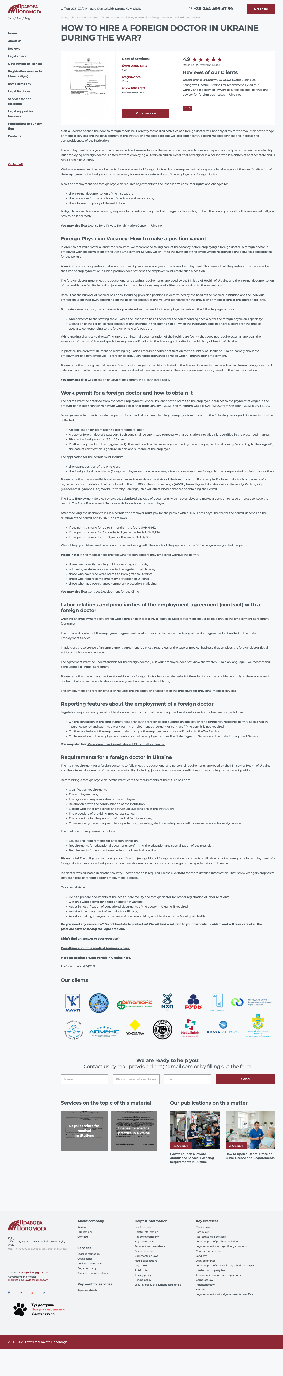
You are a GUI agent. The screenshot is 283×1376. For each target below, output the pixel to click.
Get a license (84, 1258)
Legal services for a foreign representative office (224, 1294)
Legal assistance (205, 1260)
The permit (68, 401)
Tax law (200, 1289)
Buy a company (19, 84)
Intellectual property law (210, 1270)
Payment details (87, 1290)
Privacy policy (143, 1275)
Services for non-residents (20, 101)
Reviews (14, 48)
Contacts (14, 136)
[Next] (190, 108)
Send (245, 1079)
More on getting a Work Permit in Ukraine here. (96, 958)
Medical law (203, 1227)
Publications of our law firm (25, 126)
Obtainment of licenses (25, 64)
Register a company (89, 1263)
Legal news (141, 1265)
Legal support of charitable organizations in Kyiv (225, 1265)
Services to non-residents (92, 1273)
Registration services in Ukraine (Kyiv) (25, 74)
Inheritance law (205, 1284)
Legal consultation (88, 1253)
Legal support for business (20, 114)
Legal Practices (19, 91)
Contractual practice (208, 1251)
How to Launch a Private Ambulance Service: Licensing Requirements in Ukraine (192, 1158)
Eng (27, 18)
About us (14, 41)
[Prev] (185, 108)
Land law (201, 1255)
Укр (11, 18)
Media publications (146, 1260)
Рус (19, 18)
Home (12, 33)
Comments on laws (146, 1255)
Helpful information (146, 1231)
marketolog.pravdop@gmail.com (28, 1279)
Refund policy (143, 1279)
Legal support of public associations (217, 1241)
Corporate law (204, 1279)
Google (216, 64)
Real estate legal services (211, 1236)
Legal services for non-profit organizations (221, 1246)
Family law (202, 1231)
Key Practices (143, 1227)
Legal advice (17, 56)
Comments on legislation (118, 17)
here (181, 873)
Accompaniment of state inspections (218, 1275)
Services (71, 1103)
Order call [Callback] (15, 164)
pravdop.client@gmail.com (33, 1272)
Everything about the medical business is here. (95, 948)
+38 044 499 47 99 (213, 8)
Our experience (144, 1251)
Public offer (141, 1270)
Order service (146, 113)
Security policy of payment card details (158, 1284)
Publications (84, 1231)
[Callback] (261, 9)
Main (64, 17)
